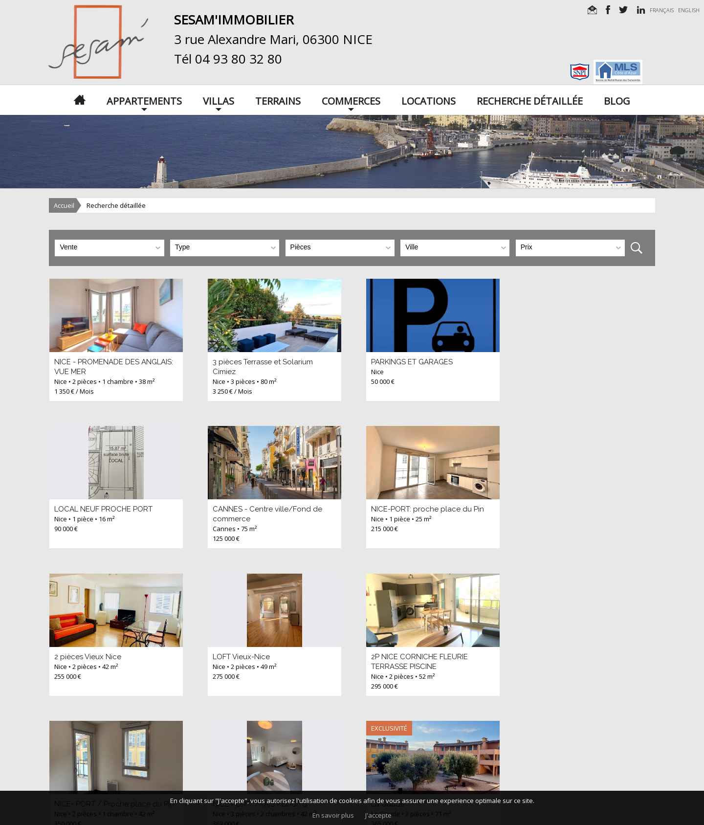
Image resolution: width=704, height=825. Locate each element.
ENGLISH (689, 10)
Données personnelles (388, 785)
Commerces (351, 100)
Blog (617, 100)
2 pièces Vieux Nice (403, 509)
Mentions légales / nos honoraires (298, 785)
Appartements (144, 100)
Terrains (278, 100)
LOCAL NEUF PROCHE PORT (576, 361)
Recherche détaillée (530, 100)
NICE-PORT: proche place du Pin (268, 509)
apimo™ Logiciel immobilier (499, 785)
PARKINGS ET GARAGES (410, 361)
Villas (218, 100)
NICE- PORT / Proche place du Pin (271, 656)
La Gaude (544, 656)
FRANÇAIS (662, 10)
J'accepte (378, 815)
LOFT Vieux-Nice (555, 509)
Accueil (64, 205)
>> (131, 725)
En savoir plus (333, 815)
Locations (428, 100)
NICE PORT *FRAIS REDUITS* (418, 656)
